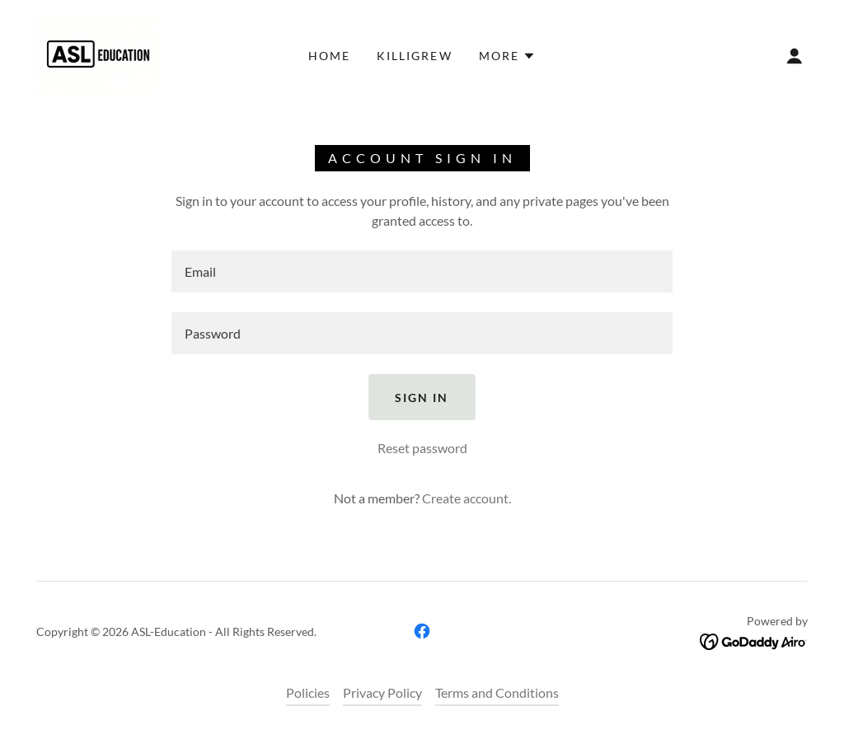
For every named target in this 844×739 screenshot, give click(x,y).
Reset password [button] (422, 448)
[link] (97, 54)
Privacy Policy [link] (382, 692)
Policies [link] (308, 692)
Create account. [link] (466, 498)
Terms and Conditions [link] (497, 692)
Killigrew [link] (414, 56)
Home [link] (329, 56)
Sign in (421, 398)
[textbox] (422, 271)
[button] (507, 56)
